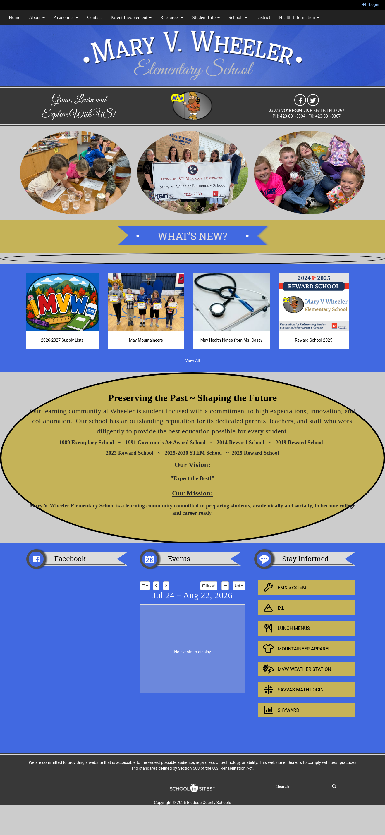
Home (14, 17)
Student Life (206, 17)
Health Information (299, 17)
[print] (225, 585)
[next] (166, 585)
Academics (66, 17)
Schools (238, 17)
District (263, 17)
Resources (172, 17)
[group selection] (145, 585)
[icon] (300, 99)
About (37, 17)
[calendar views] (239, 585)
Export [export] (208, 586)
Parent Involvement (131, 17)
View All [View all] (192, 360)
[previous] (156, 585)
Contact (94, 17)
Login (370, 4)
